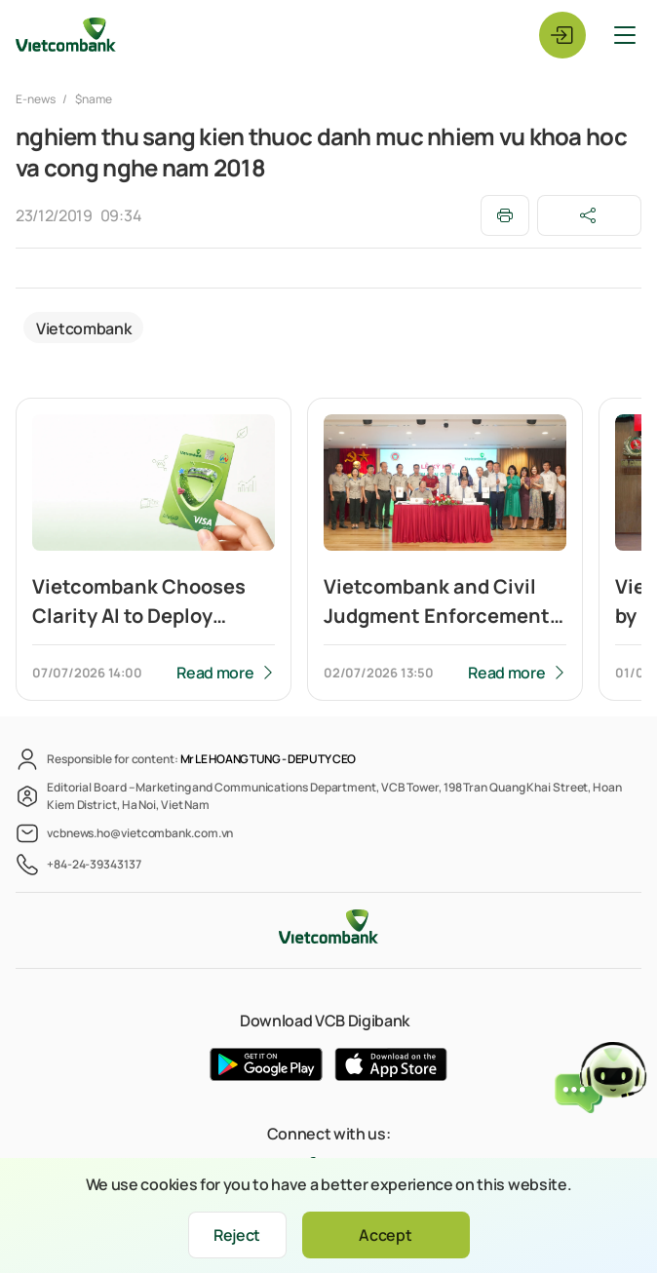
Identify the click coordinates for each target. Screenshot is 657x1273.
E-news (36, 99)
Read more (214, 672)
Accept (385, 1235)
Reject (236, 1235)
